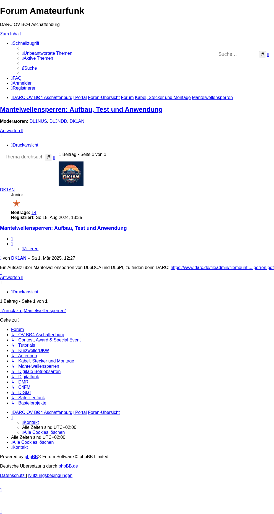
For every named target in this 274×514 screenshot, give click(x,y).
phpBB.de (68, 466)
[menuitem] (47, 53)
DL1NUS (38, 121)
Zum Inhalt (10, 34)
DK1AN (77, 121)
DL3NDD (58, 121)
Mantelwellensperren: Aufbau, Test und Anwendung (81, 109)
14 (34, 212)
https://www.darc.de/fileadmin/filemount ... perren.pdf (222, 267)
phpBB (31, 456)
